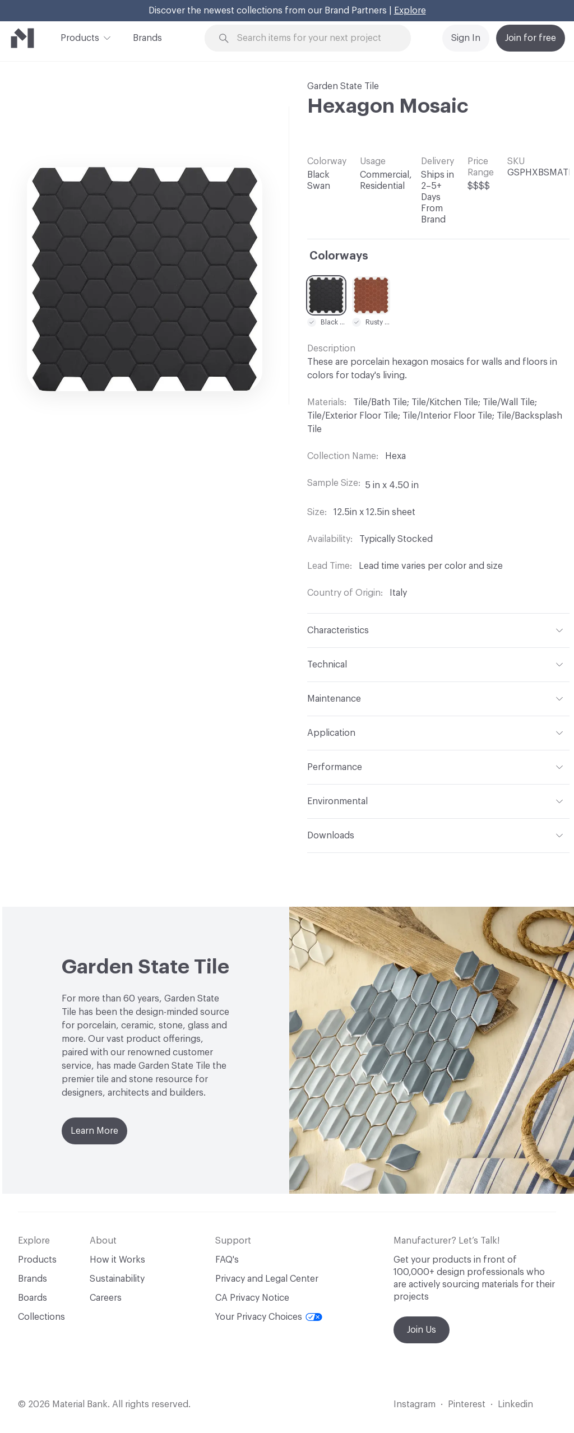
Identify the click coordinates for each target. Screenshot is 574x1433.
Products (80, 37)
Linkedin (515, 1404)
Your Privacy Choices (268, 1317)
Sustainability (117, 1278)
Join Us (421, 1329)
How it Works (117, 1259)
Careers (106, 1297)
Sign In (465, 38)
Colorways (338, 256)
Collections (41, 1317)
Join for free (530, 38)
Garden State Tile (343, 86)
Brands (147, 38)
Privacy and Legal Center (266, 1278)
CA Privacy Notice (252, 1297)
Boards (32, 1297)
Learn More (94, 1130)
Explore (410, 10)
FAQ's (227, 1259)
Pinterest (466, 1404)
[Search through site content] (314, 38)
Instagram (415, 1404)
